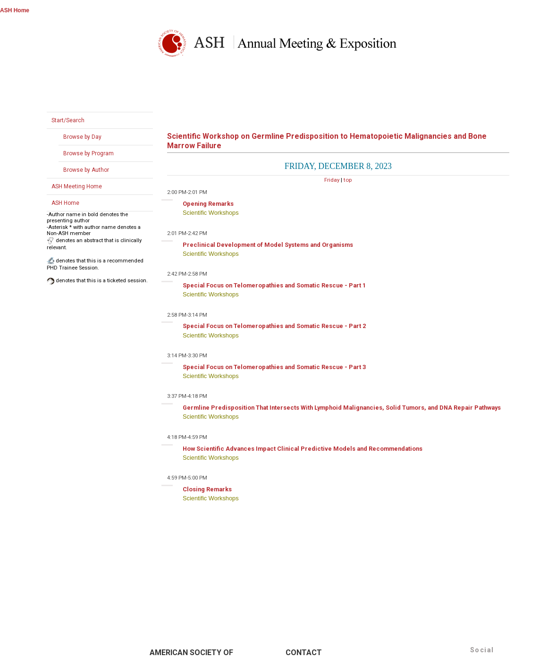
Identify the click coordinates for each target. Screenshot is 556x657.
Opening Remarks (208, 203)
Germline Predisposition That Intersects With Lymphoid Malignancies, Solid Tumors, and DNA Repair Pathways (342, 407)
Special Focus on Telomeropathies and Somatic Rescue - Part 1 (274, 285)
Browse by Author (86, 170)
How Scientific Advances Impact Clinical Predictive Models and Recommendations (302, 448)
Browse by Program (88, 153)
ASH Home (14, 10)
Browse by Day (82, 137)
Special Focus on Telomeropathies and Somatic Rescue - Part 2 (274, 325)
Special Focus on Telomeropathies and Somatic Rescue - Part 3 (274, 367)
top (348, 180)
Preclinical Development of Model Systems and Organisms (268, 244)
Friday (331, 180)
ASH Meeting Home (76, 186)
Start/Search (67, 120)
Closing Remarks (207, 489)
